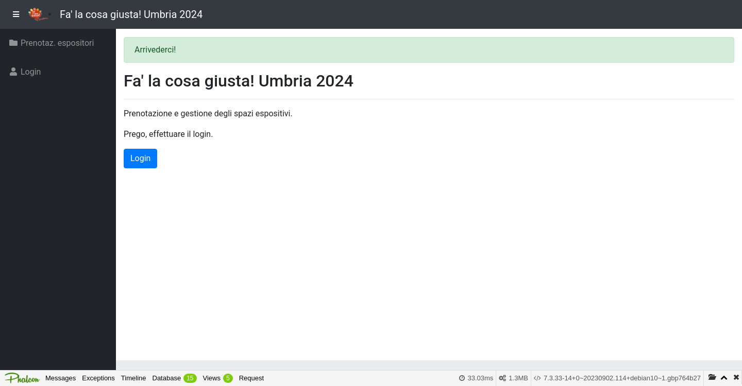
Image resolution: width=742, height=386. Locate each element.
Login (140, 158)
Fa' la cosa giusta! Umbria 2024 (131, 14)
